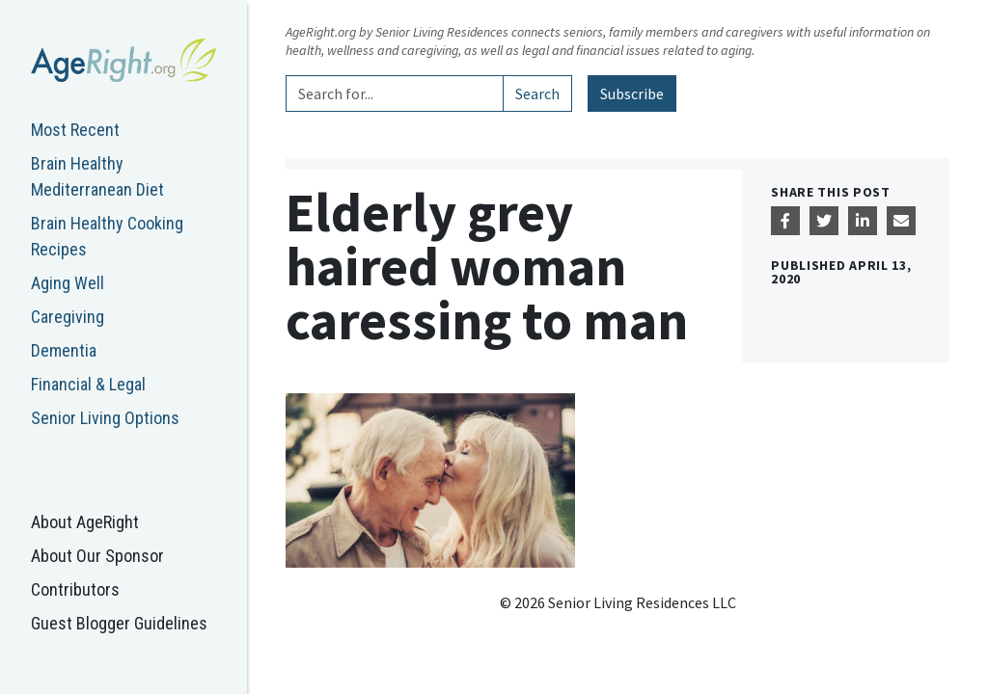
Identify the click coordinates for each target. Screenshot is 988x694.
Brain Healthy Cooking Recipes (107, 236)
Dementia (63, 350)
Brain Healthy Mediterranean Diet (97, 176)
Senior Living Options (105, 418)
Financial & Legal (88, 384)
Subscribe (632, 93)
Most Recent (75, 130)
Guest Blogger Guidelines (119, 623)
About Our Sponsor (97, 556)
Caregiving (67, 317)
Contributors (75, 589)
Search (537, 93)
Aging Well (67, 283)
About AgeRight (85, 522)
